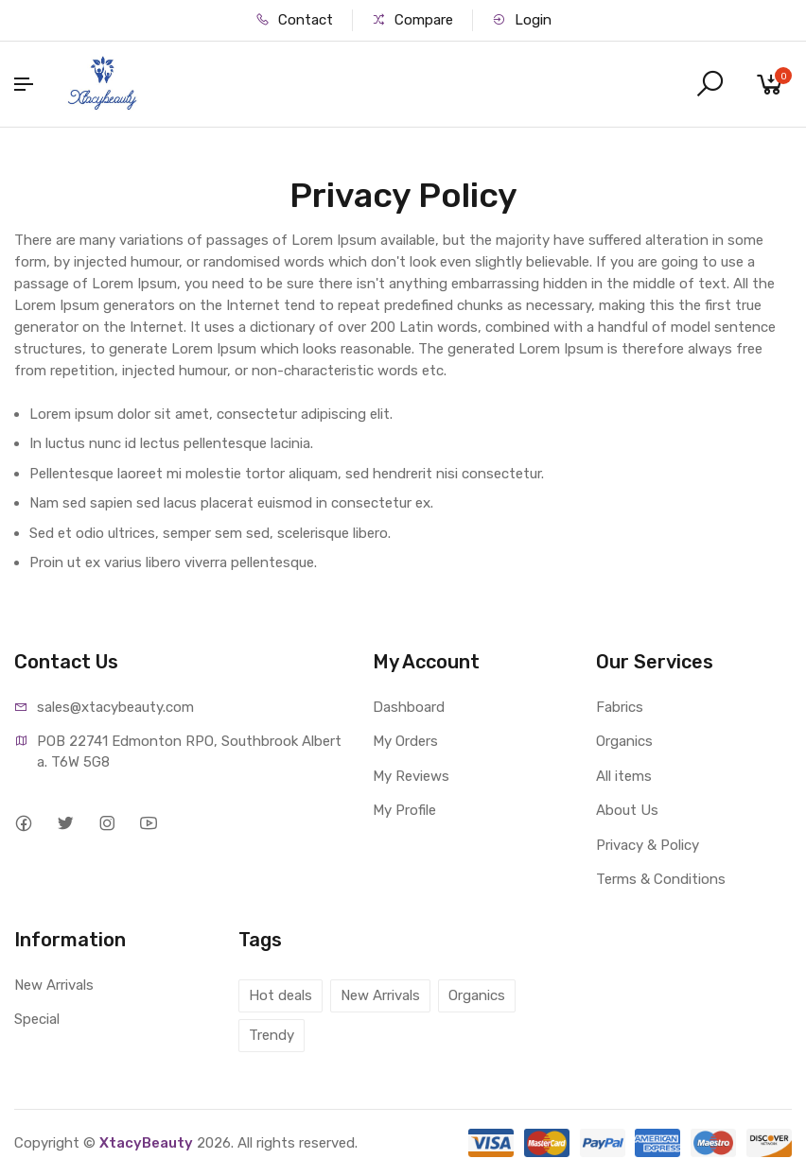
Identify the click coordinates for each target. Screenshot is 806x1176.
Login (522, 19)
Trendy (271, 1035)
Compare (412, 19)
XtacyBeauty (146, 1142)
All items (624, 776)
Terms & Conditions (661, 879)
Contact (294, 19)
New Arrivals (54, 985)
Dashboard (409, 707)
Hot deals (280, 995)
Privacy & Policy (647, 845)
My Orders (405, 741)
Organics (624, 741)
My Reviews (411, 776)
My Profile (404, 810)
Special (37, 1019)
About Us (627, 810)
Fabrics (619, 707)
